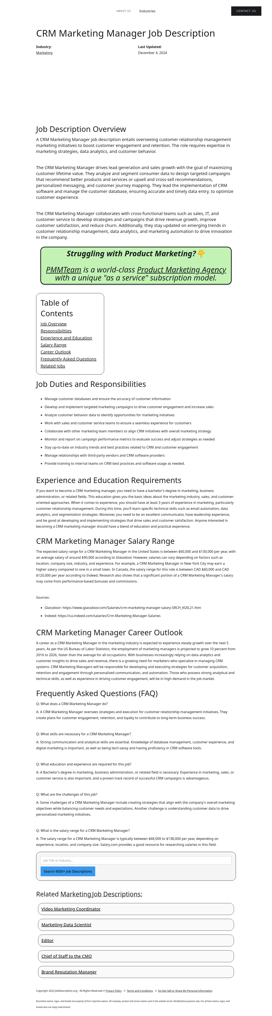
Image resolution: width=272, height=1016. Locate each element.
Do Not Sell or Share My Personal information (185, 991)
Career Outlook (56, 352)
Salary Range (54, 345)
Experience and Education (66, 338)
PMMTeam (63, 269)
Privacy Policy (114, 991)
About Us (123, 11)
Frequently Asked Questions (68, 359)
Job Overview (54, 324)
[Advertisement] (136, 90)
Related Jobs (53, 366)
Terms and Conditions (140, 991)
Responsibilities (56, 331)
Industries (147, 11)
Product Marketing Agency (181, 269)
